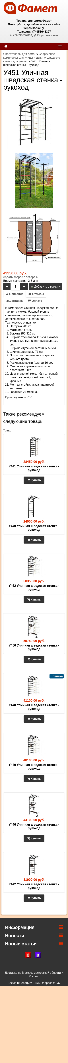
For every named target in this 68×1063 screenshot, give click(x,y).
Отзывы (36, 294)
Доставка (14, 300)
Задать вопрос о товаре (19, 277)
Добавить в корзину (46, 286)
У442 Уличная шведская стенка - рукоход (34, 886)
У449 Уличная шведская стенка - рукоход (34, 766)
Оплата (35, 300)
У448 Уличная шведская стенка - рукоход (34, 707)
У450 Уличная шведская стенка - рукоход (34, 647)
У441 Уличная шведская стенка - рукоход (34, 468)
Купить (34, 480)
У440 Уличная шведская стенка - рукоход (34, 528)
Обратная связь (46, 35)
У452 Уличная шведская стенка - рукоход (34, 587)
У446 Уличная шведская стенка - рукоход (34, 826)
